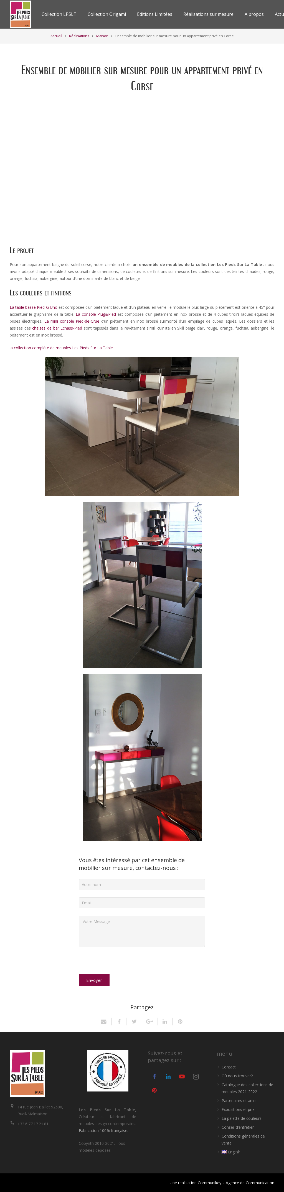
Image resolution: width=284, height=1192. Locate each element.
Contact (229, 1067)
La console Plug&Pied (96, 314)
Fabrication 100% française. (103, 1130)
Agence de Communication (250, 1182)
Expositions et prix (238, 1109)
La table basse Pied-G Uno (33, 307)
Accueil (56, 36)
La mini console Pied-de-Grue (71, 321)
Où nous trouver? (237, 1075)
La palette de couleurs (242, 1118)
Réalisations (79, 36)
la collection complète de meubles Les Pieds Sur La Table (61, 347)
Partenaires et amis (239, 1100)
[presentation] (121, 963)
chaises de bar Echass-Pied (56, 328)
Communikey (209, 1182)
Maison (102, 36)
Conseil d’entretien (238, 1127)
